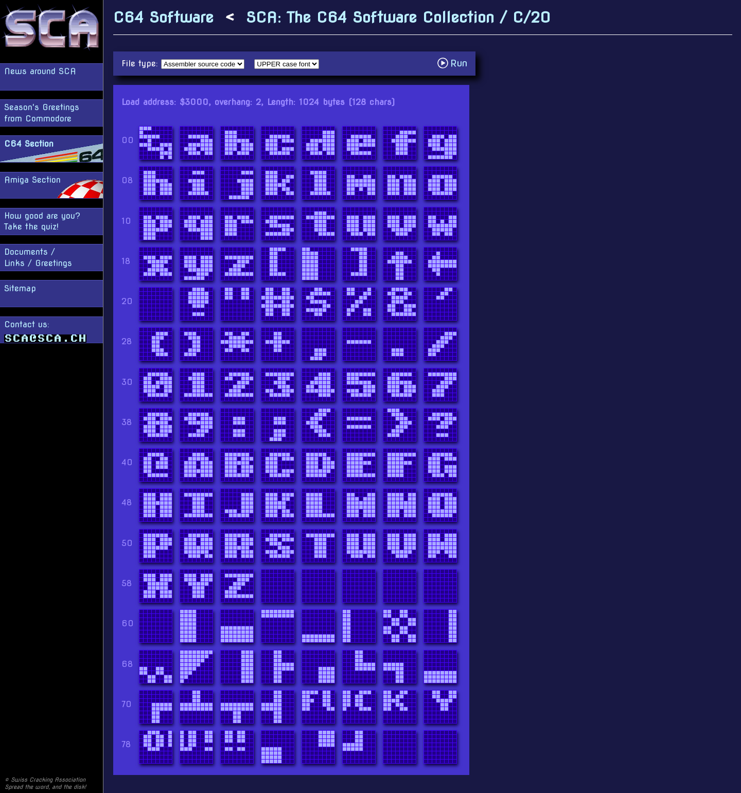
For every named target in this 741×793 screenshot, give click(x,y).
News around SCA (40, 71)
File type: (141, 63)
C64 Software (163, 17)
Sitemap (20, 288)
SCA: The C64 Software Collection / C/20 (398, 17)
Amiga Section (32, 180)
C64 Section (29, 144)
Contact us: (45, 331)
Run (455, 63)
